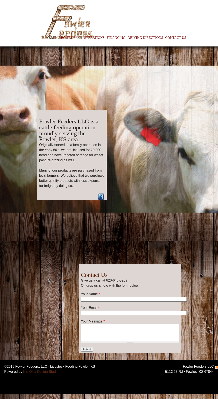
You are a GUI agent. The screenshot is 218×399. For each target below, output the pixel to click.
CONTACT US (175, 37)
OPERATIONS (94, 37)
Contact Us (94, 275)
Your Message (93, 321)
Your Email (90, 307)
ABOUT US (66, 37)
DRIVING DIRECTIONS (145, 37)
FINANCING (116, 37)
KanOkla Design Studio (40, 371)
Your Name (90, 294)
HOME (51, 37)
